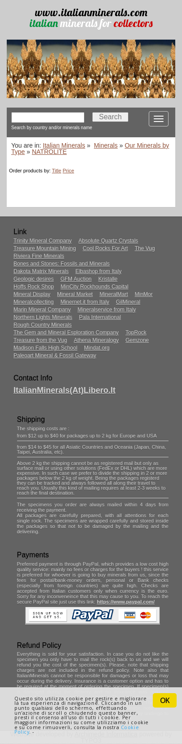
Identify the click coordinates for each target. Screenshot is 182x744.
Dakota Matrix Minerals (41, 271)
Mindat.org (97, 348)
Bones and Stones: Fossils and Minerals (61, 263)
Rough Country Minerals (42, 325)
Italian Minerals (64, 145)
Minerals (106, 145)
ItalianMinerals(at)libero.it (64, 390)
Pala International (100, 317)
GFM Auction (75, 279)
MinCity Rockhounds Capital (95, 286)
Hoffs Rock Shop (33, 286)
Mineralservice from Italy (106, 309)
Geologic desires (33, 279)
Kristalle (108, 279)
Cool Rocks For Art (105, 248)
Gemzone (137, 340)
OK (164, 700)
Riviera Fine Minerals (38, 256)
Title (57, 170)
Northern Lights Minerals (42, 317)
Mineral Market (75, 294)
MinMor (144, 294)
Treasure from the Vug (40, 340)
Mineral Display (31, 294)
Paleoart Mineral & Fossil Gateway (54, 355)
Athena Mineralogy (96, 340)
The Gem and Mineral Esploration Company (66, 332)
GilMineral (128, 302)
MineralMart (113, 294)
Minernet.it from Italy (84, 302)
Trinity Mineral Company (42, 240)
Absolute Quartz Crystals (108, 240)
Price (68, 170)
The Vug (145, 248)
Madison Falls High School (45, 348)
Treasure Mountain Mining (44, 248)
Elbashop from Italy (98, 271)
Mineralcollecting (33, 302)
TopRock (135, 332)
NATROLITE (49, 151)
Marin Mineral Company (42, 309)
